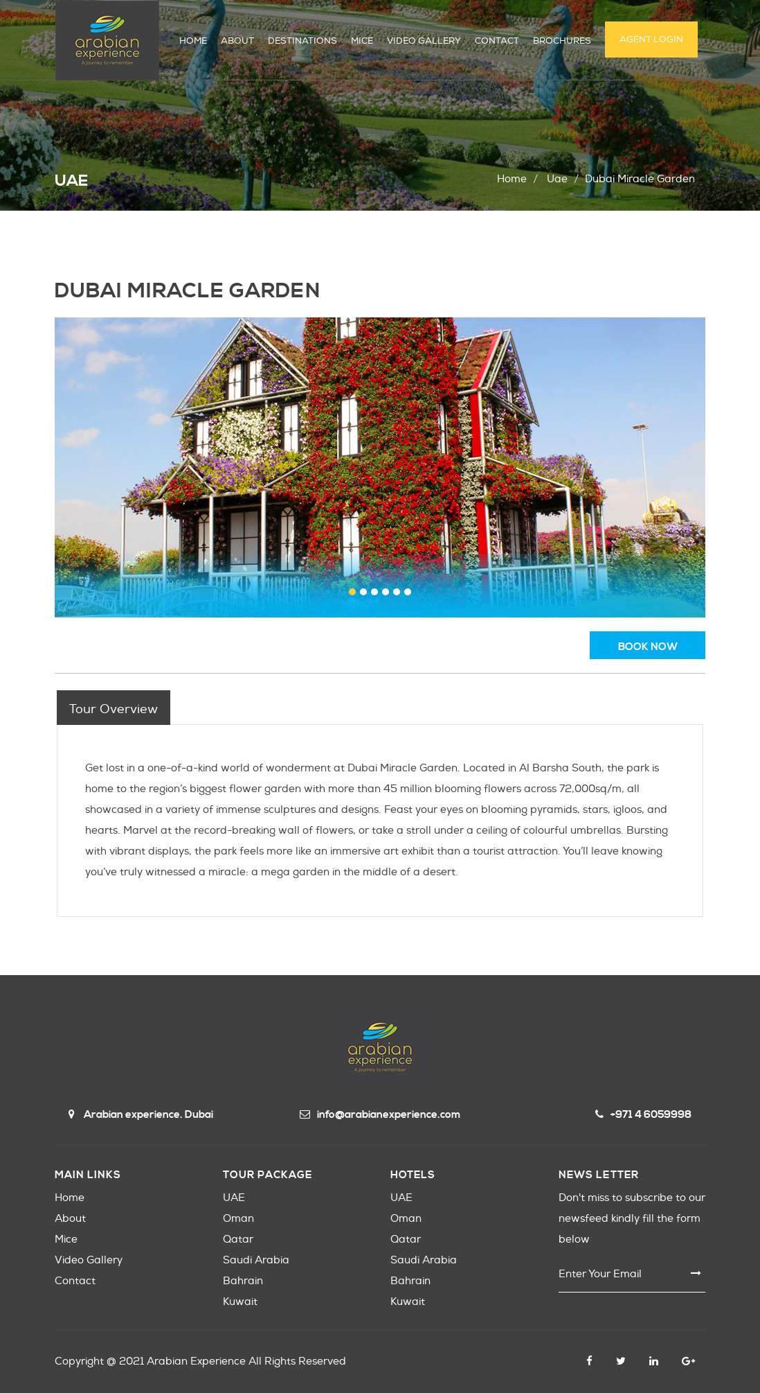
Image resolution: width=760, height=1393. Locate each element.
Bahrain (243, 1281)
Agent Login (651, 39)
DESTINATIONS (302, 40)
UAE (234, 1197)
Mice (66, 1239)
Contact (75, 1281)
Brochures (562, 40)
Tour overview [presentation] (113, 709)
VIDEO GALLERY (424, 40)
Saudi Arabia (256, 1260)
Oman (238, 1218)
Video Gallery (89, 1260)
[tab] (113, 707)
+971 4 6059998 (643, 1114)
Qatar (238, 1239)
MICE (362, 40)
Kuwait (240, 1301)
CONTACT (497, 40)
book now (648, 647)
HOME (193, 40)
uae (557, 179)
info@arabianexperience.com (380, 1114)
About (70, 1218)
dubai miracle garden (640, 179)
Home (512, 179)
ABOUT (237, 40)
